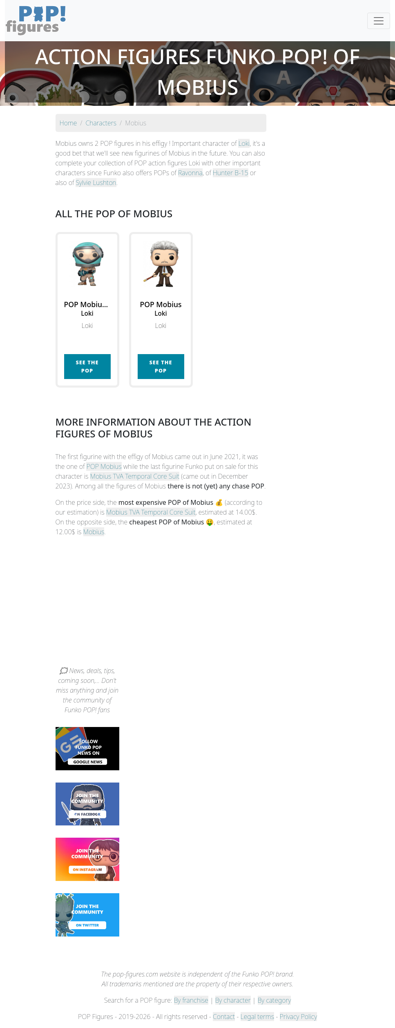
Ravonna (190, 172)
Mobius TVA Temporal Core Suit (135, 476)
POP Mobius (103, 466)
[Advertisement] (198, 604)
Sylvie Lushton (96, 182)
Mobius (94, 531)
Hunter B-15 (230, 172)
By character (233, 1000)
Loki (244, 143)
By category (274, 1000)
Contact (224, 1016)
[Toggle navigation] (378, 21)
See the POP (87, 366)
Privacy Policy (298, 1016)
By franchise (191, 1000)
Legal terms (257, 1016)
